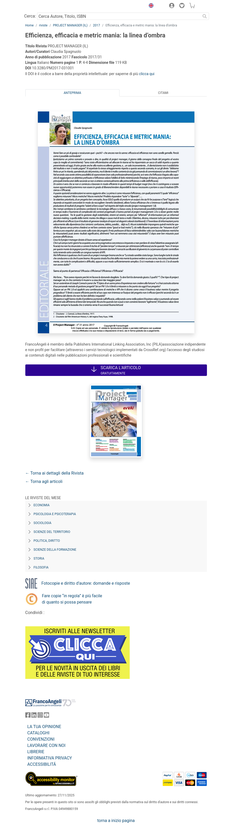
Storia (39, 558)
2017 (96, 25)
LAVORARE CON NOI (46, 745)
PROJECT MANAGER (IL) (70, 25)
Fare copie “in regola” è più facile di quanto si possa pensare (72, 599)
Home (29, 25)
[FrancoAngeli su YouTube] (46, 716)
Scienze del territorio (52, 532)
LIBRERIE (35, 751)
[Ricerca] (205, 16)
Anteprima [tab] (72, 93)
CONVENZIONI (41, 739)
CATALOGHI (38, 732)
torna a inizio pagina (116, 820)
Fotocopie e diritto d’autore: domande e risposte (85, 583)
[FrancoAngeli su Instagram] (40, 716)
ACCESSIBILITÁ (41, 764)
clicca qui (146, 74)
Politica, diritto (47, 541)
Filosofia (41, 567)
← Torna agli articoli (44, 481)
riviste (43, 25)
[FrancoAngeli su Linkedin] (34, 716)
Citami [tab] (163, 93)
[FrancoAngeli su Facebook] (28, 716)
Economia (42, 505)
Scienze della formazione (55, 549)
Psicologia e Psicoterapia (55, 514)
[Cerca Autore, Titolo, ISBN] (119, 16)
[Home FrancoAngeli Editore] (43, 6)
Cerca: (30, 16)
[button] (150, 6)
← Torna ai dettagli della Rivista (54, 473)
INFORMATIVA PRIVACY (49, 758)
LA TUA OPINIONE (44, 726)
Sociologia (42, 523)
